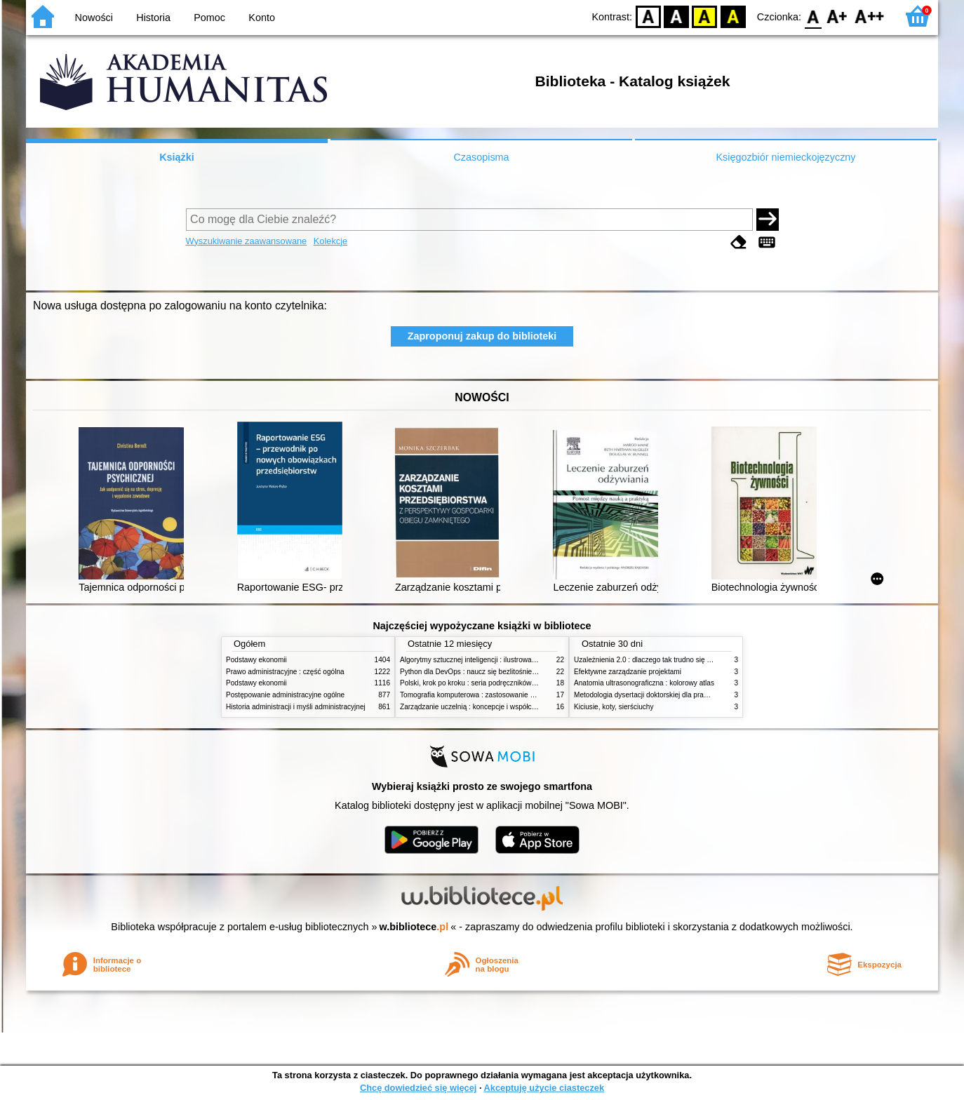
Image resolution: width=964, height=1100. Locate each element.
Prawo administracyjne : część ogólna (285, 672)
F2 (869, 16)
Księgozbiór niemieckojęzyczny (785, 157)
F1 (837, 16)
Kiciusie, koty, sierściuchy (614, 707)
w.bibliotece (414, 926)
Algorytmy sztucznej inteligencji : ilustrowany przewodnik (488, 660)
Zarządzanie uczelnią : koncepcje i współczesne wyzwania (491, 707)
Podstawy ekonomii (256, 660)
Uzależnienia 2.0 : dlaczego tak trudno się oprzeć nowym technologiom (685, 660)
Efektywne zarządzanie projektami (627, 672)
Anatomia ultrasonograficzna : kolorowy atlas (644, 683)
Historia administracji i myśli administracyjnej (296, 707)
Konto (261, 17)
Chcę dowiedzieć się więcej (418, 1087)
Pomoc (209, 17)
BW (676, 16)
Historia (153, 17)
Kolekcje (330, 241)
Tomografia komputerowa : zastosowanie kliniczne (478, 695)
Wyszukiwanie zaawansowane (246, 241)
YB (704, 16)
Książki (176, 157)
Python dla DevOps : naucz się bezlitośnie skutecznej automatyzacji (506, 672)
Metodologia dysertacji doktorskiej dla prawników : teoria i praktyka (678, 695)
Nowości (94, 17)
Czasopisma (481, 157)
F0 (812, 16)
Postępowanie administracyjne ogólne (285, 695)
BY (732, 16)
